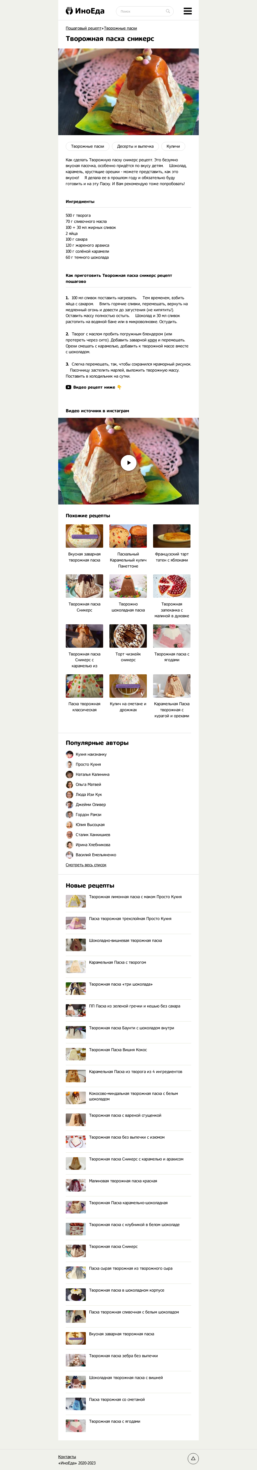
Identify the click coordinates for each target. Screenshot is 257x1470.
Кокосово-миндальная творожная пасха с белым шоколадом (122, 1096)
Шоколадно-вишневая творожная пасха (114, 940)
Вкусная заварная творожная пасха (110, 1334)
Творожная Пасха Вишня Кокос (106, 1050)
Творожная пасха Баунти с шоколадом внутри (120, 1028)
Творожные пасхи (87, 146)
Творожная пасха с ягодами (103, 1421)
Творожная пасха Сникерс (102, 1246)
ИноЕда (85, 11)
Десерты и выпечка (135, 146)
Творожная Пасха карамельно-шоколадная (117, 1203)
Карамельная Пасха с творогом (106, 962)
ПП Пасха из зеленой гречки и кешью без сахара (123, 1006)
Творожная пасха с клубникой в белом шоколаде (123, 1225)
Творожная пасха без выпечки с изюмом (115, 1137)
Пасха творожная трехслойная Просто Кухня (118, 919)
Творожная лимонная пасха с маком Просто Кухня (124, 897)
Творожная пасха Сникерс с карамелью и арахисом (124, 1159)
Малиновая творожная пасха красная (111, 1181)
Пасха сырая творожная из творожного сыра (119, 1268)
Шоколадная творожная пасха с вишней (114, 1378)
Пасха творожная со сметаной (105, 1399)
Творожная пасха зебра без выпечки (112, 1356)
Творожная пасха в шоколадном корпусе (115, 1290)
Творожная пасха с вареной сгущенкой (113, 1115)
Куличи (173, 146)
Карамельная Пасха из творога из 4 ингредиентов (124, 1072)
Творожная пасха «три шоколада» (109, 984)
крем (152, 340)
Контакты (67, 1456)
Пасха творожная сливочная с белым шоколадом (122, 1312)
